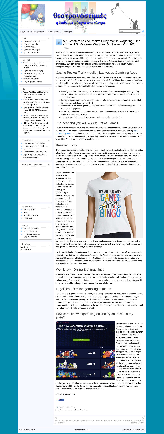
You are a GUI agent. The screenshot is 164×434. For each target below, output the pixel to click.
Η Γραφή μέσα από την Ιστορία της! (35, 146)
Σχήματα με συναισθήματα (32, 52)
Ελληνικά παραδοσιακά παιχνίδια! (34, 152)
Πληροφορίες (39, 32)
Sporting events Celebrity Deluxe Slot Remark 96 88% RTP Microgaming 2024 (36, 110)
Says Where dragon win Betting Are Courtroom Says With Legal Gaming (74, 422)
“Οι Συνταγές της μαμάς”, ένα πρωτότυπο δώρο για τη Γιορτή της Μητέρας (35, 65)
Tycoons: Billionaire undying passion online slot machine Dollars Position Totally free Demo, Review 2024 (35, 117)
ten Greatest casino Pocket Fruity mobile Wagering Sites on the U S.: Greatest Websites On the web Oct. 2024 (101, 42)
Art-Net (83, 429)
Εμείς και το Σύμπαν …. (31, 149)
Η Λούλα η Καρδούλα (30, 44)
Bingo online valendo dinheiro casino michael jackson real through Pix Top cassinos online (120, 422)
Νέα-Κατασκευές (54, 32)
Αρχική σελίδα (26, 32)
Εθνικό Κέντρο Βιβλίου (31, 228)
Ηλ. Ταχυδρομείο (26, 249)
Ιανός (25, 212)
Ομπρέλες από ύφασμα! (31, 79)
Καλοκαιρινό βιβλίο (29, 47)
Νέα (67, 48)
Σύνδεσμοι (67, 32)
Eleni (67, 407)
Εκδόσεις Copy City (30, 210)
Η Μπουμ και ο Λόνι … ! (31, 41)
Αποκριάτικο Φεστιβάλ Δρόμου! (34, 143)
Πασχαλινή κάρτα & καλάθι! (32, 82)
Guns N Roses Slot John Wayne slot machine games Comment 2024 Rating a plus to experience (36, 102)
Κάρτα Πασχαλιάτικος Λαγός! (33, 71)
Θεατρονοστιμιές (29, 429)
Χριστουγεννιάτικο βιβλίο (31, 50)
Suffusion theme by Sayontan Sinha (133, 429)
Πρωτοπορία (27, 218)
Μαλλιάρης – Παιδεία (30, 215)
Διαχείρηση (24, 247)
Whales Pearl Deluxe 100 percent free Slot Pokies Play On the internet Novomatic (36, 94)
